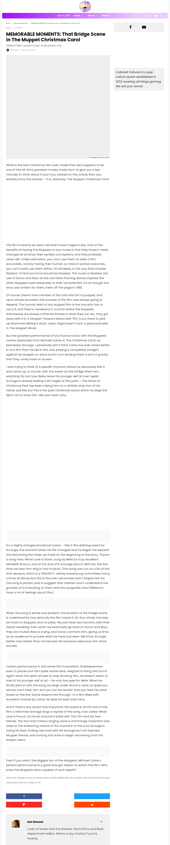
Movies (9, 28)
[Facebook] (145, 15)
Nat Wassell (14, 50)
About (91, 15)
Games (76, 15)
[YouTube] (156, 15)
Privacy (106, 15)
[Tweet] (44, 759)
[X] (150, 15)
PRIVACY (33, 843)
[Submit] (97, 759)
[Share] (18, 759)
